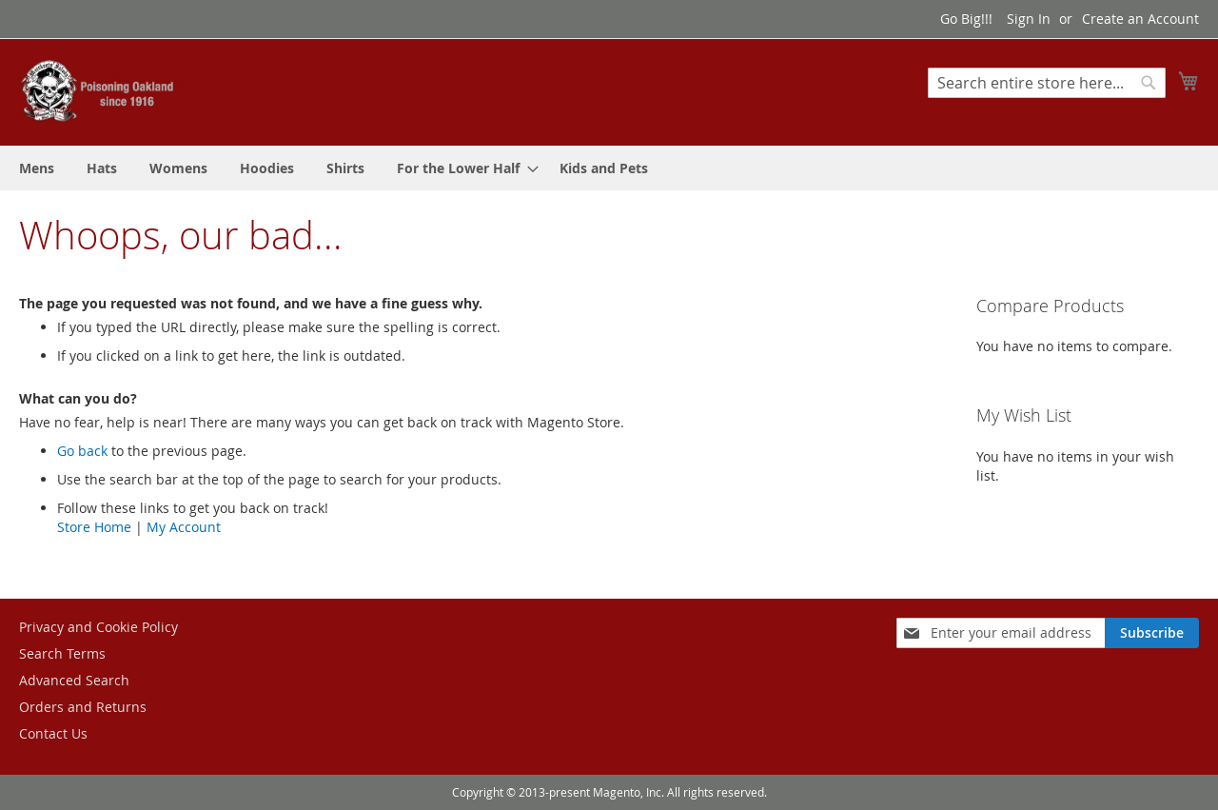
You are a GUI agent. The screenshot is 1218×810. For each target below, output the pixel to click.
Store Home (94, 527)
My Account (184, 527)
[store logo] (100, 91)
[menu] (609, 168)
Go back (82, 451)
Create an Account (1140, 19)
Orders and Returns (83, 707)
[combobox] (1047, 83)
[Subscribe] (1152, 633)
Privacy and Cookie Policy (98, 627)
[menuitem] (37, 168)
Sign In (1029, 19)
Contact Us (53, 733)
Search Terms (62, 653)
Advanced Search (74, 680)
